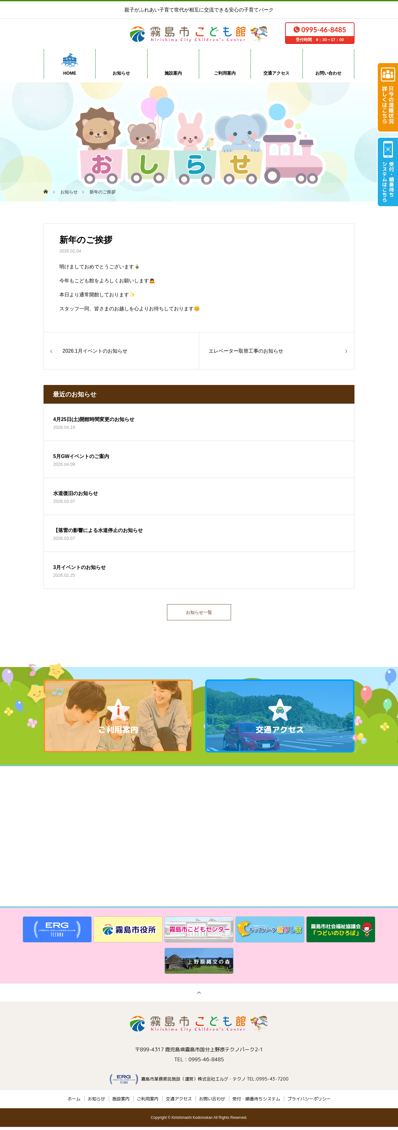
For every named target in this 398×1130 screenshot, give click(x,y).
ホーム (74, 1102)
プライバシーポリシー (309, 1102)
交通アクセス (276, 73)
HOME (69, 73)
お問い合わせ (328, 73)
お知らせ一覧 (199, 613)
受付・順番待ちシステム (256, 1102)
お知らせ (121, 73)
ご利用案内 (225, 73)
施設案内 (173, 73)
